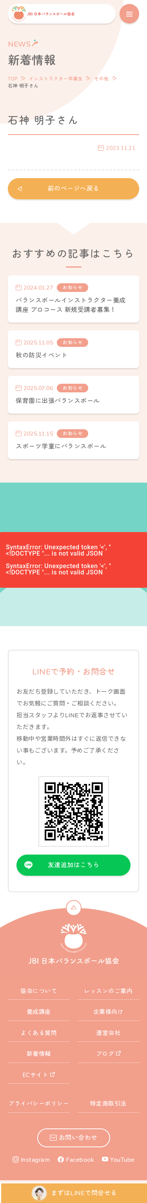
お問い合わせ (78, 1138)
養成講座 (39, 1012)
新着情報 (39, 1054)
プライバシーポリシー (38, 1104)
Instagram (35, 1160)
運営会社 (108, 1033)
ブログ (105, 1054)
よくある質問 (38, 1033)
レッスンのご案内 (108, 991)
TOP (13, 79)
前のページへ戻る (74, 188)
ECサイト (35, 1075)
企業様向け (108, 1012)
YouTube (122, 1160)
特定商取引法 (108, 1104)
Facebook (80, 1160)
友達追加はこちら (74, 865)
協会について (38, 991)
